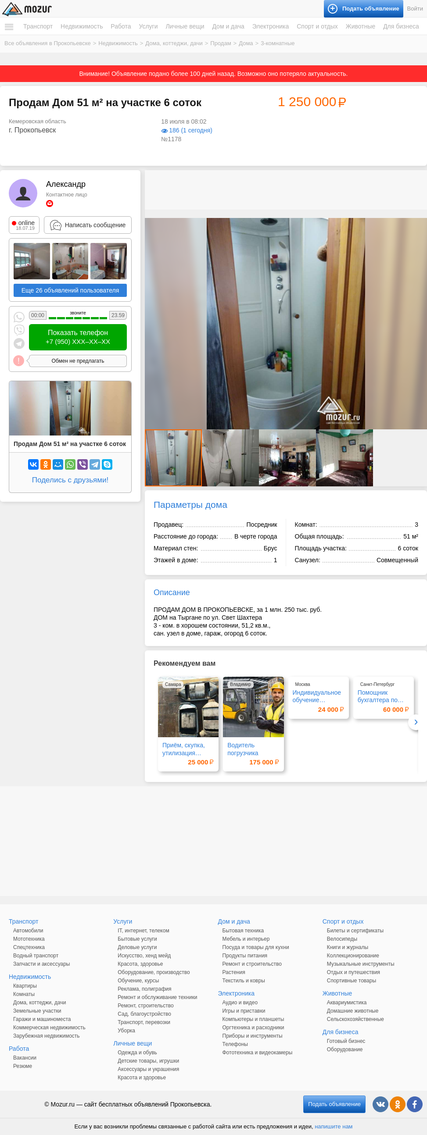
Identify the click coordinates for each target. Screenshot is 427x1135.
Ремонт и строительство (252, 964)
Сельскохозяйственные (355, 1019)
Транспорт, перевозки (144, 1022)
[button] (419, 226)
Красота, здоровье (140, 964)
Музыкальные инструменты (361, 964)
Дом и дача (228, 26)
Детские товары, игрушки (148, 1061)
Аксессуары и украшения (148, 1069)
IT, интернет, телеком (143, 931)
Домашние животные (353, 1011)
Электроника (270, 26)
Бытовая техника (243, 931)
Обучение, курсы (138, 981)
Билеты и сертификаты (355, 931)
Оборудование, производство (154, 972)
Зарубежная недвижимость (46, 1036)
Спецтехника (29, 947)
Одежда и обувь (137, 1052)
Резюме (22, 1066)
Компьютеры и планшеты (253, 1019)
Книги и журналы (347, 947)
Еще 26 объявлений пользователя (70, 290)
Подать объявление (334, 1104)
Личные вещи (184, 26)
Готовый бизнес (346, 1041)
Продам (220, 43)
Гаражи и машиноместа (42, 1019)
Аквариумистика (347, 1002)
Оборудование (345, 1049)
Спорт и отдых (317, 26)
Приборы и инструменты (252, 1036)
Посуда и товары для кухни (255, 947)
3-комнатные (277, 43)
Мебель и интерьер (246, 939)
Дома (246, 43)
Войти (415, 8)
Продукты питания (245, 956)
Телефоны (235, 1044)
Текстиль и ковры (243, 981)
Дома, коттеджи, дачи (173, 43)
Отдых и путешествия (353, 972)
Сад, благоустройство (144, 1014)
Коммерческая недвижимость (49, 1027)
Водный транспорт (35, 956)
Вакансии (24, 1058)
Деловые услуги (137, 947)
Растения (233, 972)
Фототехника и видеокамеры (257, 1052)
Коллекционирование (353, 956)
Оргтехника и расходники (253, 1027)
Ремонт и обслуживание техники (157, 997)
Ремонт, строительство (145, 1006)
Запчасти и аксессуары (41, 964)
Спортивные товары (351, 981)
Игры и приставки (244, 1011)
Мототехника (29, 939)
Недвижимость (82, 26)
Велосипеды (342, 939)
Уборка (126, 1031)
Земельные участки (37, 1011)
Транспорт (38, 26)
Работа (121, 26)
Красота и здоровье (142, 1077)
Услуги (148, 26)
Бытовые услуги (137, 939)
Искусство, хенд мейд (144, 956)
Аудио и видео (240, 1002)
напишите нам (333, 1126)
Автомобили (28, 931)
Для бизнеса (401, 26)
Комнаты (24, 994)
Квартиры (25, 986)
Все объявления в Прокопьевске (47, 43)
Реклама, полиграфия (144, 989)
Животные (361, 26)
